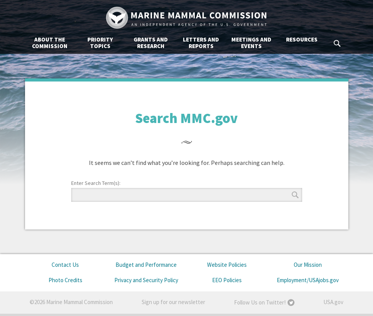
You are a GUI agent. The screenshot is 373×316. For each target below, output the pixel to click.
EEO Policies (227, 280)
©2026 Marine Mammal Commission (71, 302)
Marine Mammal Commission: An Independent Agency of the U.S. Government (187, 18)
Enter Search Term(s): (95, 183)
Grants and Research (151, 43)
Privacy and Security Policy (146, 280)
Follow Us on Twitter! (260, 302)
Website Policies (227, 264)
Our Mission (308, 264)
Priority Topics (100, 43)
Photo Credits (65, 280)
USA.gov (333, 302)
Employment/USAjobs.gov (308, 280)
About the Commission (49, 43)
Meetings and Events (251, 43)
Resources (302, 39)
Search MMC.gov (337, 43)
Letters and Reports (201, 43)
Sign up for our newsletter (173, 302)
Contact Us (65, 264)
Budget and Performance (146, 264)
